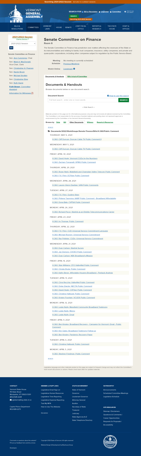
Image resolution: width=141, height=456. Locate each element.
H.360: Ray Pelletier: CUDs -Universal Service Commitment (77, 238)
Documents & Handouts (54, 76)
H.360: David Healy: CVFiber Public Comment (72, 290)
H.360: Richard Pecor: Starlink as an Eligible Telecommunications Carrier (83, 212)
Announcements (109, 390)
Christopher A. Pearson (23, 68)
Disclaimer (44, 413)
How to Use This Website (50, 407)
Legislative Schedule (111, 397)
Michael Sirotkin (20, 75)
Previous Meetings (71, 64)
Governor (75, 393)
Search (74, 16)
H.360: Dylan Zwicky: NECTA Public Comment (72, 286)
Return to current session (84, 2)
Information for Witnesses (21, 93)
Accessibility (108, 425)
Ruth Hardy (18, 83)
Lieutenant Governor (80, 397)
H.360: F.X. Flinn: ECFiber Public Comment (70, 175)
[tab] (55, 76)
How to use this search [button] (118, 96)
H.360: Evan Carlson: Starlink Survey (68, 248)
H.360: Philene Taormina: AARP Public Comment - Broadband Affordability (84, 198)
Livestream (68, 69)
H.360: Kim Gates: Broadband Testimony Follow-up (74, 331)
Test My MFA (46, 403)
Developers (13, 448)
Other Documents (76, 122)
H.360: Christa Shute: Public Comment (68, 269)
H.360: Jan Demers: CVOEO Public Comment (72, 252)
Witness (90, 122)
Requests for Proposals (112, 421)
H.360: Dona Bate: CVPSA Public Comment (71, 202)
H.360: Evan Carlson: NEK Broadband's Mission (72, 256)
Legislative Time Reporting (51, 397)
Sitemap (106, 411)
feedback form (21, 443)
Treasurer (75, 410)
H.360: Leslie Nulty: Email (63, 314)
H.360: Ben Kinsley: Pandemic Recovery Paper (72, 334)
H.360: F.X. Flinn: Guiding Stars (65, 195)
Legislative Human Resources (52, 393)
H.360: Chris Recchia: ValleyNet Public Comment (73, 282)
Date (58, 122)
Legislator (104, 12)
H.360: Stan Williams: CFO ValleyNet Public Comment (75, 265)
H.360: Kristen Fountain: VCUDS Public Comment (73, 297)
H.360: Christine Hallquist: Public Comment (70, 294)
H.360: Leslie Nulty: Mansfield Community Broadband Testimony (79, 307)
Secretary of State (79, 407)
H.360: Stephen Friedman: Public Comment (71, 354)
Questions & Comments (112, 415)
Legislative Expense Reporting (52, 400)
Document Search (88, 95)
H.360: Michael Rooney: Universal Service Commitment (76, 235)
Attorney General (78, 400)
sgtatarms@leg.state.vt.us (20, 400)
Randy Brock (19, 72)
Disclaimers (115, 411)
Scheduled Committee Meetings (115, 393)
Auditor (75, 403)
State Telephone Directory (82, 420)
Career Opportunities (111, 418)
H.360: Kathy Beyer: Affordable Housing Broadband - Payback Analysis (82, 273)
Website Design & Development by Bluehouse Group (57, 445)
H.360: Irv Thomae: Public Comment (67, 221)
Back (50, 127)
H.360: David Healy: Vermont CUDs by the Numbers (74, 158)
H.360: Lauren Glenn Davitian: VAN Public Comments (75, 185)
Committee (116, 12)
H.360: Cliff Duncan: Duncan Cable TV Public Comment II (76, 139)
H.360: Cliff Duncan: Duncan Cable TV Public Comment (76, 149)
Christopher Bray (21, 79)
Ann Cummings (20, 58)
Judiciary (75, 413)
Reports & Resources (105, 122)
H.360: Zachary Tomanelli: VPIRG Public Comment (74, 162)
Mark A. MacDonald (22, 62)
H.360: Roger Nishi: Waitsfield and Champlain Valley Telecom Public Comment (86, 172)
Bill (65, 122)
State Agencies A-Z (79, 417)
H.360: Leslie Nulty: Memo (63, 311)
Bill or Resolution (90, 12)
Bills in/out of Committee (77, 76)
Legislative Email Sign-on (50, 390)
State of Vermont (78, 390)
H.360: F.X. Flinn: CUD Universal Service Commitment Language (80, 231)
